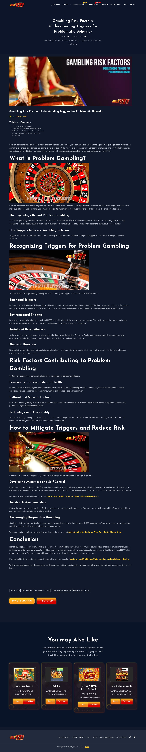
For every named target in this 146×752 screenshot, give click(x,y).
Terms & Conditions (106, 737)
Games (63, 6)
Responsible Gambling (42, 593)
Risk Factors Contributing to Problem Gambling (29, 133)
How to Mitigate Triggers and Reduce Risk (27, 135)
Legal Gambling (27, 593)
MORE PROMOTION (24, 603)
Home (62, 40)
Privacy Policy (121, 737)
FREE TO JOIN (52, 603)
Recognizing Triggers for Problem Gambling (27, 131)
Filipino (87, 593)
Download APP (64, 737)
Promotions (77, 5)
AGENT (81, 737)
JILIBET (74, 737)
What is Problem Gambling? (22, 128)
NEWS (95, 737)
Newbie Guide (78, 593)
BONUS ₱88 (93, 5)
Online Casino (15, 593)
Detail (18, 703)
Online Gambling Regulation (61, 593)
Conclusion (17, 138)
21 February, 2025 (18, 119)
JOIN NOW (53, 6)
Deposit (103, 6)
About (132, 6)
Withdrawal (115, 6)
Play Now (29, 703)
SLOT (88, 737)
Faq (125, 6)
